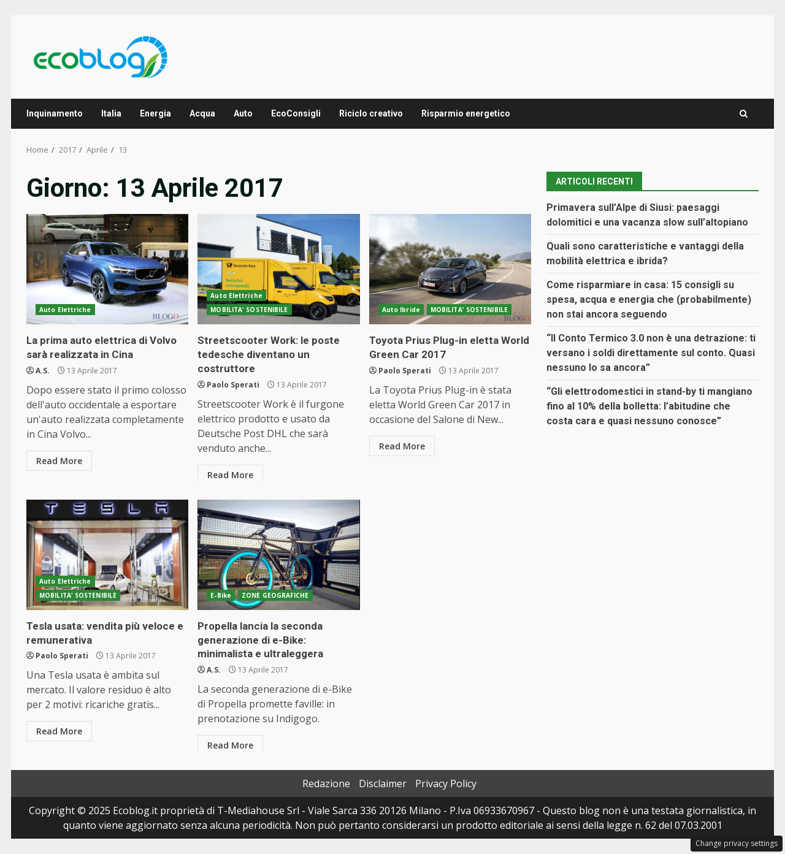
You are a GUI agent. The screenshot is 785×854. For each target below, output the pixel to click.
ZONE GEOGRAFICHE (275, 595)
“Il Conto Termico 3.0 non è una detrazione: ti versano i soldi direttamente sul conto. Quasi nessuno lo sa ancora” (651, 352)
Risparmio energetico (465, 113)
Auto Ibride (401, 309)
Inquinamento (54, 113)
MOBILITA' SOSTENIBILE (249, 309)
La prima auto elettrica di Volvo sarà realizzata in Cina (107, 269)
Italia (111, 113)
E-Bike (220, 595)
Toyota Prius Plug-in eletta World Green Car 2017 (450, 269)
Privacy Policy (446, 783)
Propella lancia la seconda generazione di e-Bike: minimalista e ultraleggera (278, 555)
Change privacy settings (736, 843)
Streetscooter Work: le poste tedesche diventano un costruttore (278, 269)
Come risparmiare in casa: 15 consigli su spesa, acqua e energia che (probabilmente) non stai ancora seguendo (648, 299)
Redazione (326, 783)
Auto (243, 113)
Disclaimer (383, 783)
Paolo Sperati (233, 381)
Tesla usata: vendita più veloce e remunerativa (107, 555)
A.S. (43, 368)
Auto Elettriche (65, 309)
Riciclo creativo (371, 113)
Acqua (202, 113)
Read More (59, 458)
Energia (155, 113)
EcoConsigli (296, 113)
